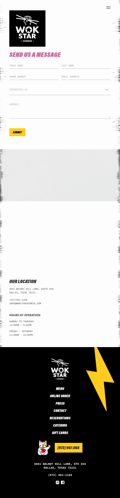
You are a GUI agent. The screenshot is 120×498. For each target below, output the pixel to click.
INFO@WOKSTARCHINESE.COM (25, 303)
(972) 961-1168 (60, 475)
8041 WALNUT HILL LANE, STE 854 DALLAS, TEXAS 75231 (60, 465)
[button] (60, 89)
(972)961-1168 (18, 299)
